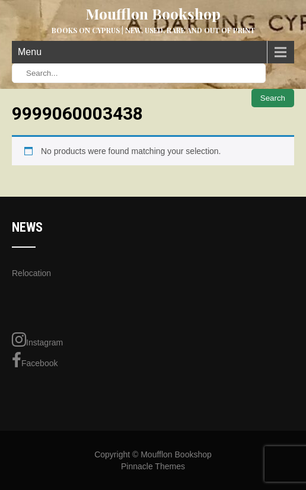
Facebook (35, 360)
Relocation (31, 273)
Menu (30, 52)
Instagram (37, 339)
